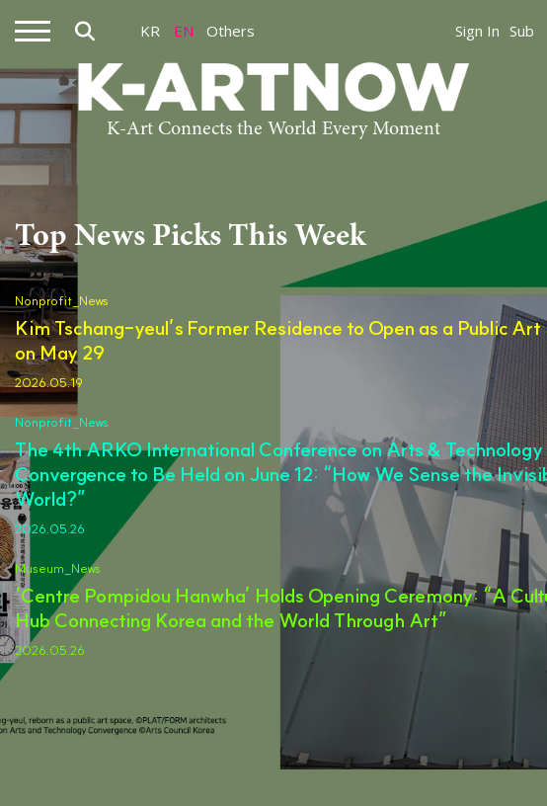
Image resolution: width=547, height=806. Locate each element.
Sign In (477, 30)
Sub (521, 30)
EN (184, 30)
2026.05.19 (49, 382)
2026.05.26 (50, 528)
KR (150, 30)
